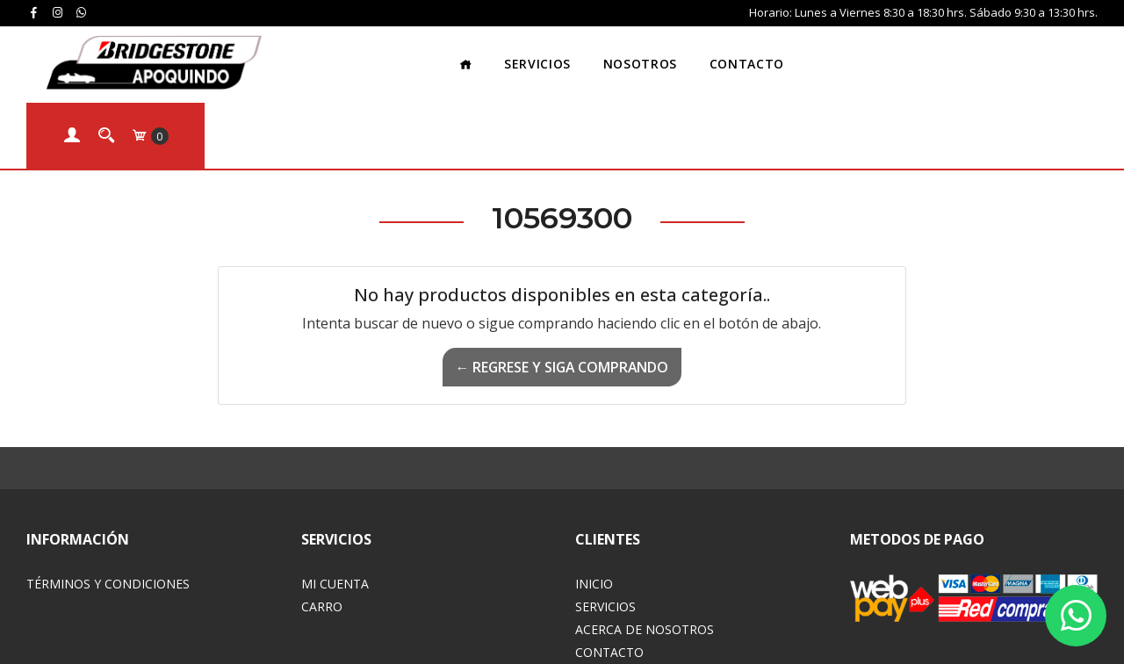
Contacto (687, 56)
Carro (321, 529)
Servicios (477, 56)
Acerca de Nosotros (644, 552)
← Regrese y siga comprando (561, 290)
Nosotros (580, 56)
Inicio (594, 506)
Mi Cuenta (335, 506)
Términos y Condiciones (108, 506)
